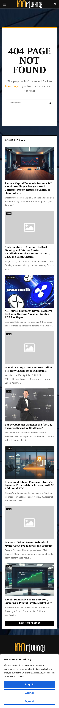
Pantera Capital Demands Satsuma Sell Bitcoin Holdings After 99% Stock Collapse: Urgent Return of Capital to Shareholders (28, 188)
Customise (29, 692)
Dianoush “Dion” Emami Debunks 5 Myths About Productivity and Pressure (29, 544)
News (9, 214)
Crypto (9, 150)
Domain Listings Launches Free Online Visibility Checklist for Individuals (28, 369)
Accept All (29, 684)
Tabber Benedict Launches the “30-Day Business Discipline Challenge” (28, 426)
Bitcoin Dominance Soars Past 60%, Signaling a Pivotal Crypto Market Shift (28, 601)
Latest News (15, 139)
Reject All (29, 701)
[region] (29, 681)
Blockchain (11, 277)
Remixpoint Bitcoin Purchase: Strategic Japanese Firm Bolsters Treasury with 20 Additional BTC (29, 485)
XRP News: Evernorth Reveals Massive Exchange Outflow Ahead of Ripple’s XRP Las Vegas (28, 314)
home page (12, 86)
